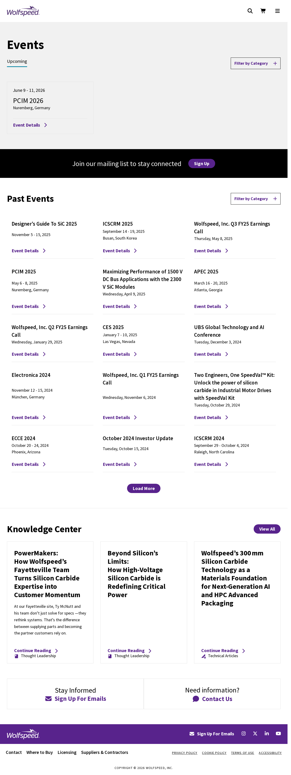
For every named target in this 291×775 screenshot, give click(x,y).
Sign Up (201, 163)
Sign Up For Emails (211, 734)
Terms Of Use (242, 753)
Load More (144, 488)
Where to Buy (39, 752)
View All (267, 529)
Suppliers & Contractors (104, 752)
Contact (14, 752)
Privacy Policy (185, 753)
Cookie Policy (214, 753)
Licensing (67, 752)
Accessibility (270, 753)
